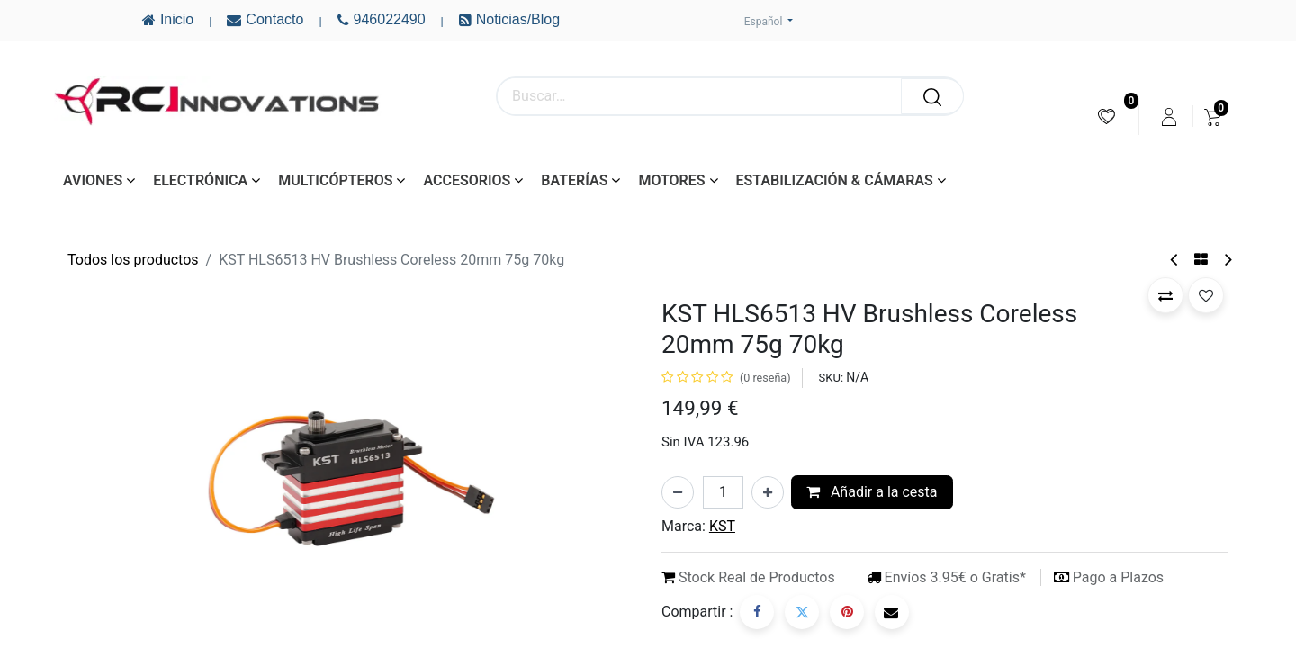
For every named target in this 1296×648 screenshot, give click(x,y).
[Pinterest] (847, 612)
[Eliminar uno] (678, 492)
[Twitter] (802, 612)
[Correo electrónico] (892, 612)
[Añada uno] (768, 492)
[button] (1166, 295)
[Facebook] (757, 612)
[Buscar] (932, 96)
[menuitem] (1106, 116)
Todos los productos (133, 259)
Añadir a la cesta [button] (872, 491)
